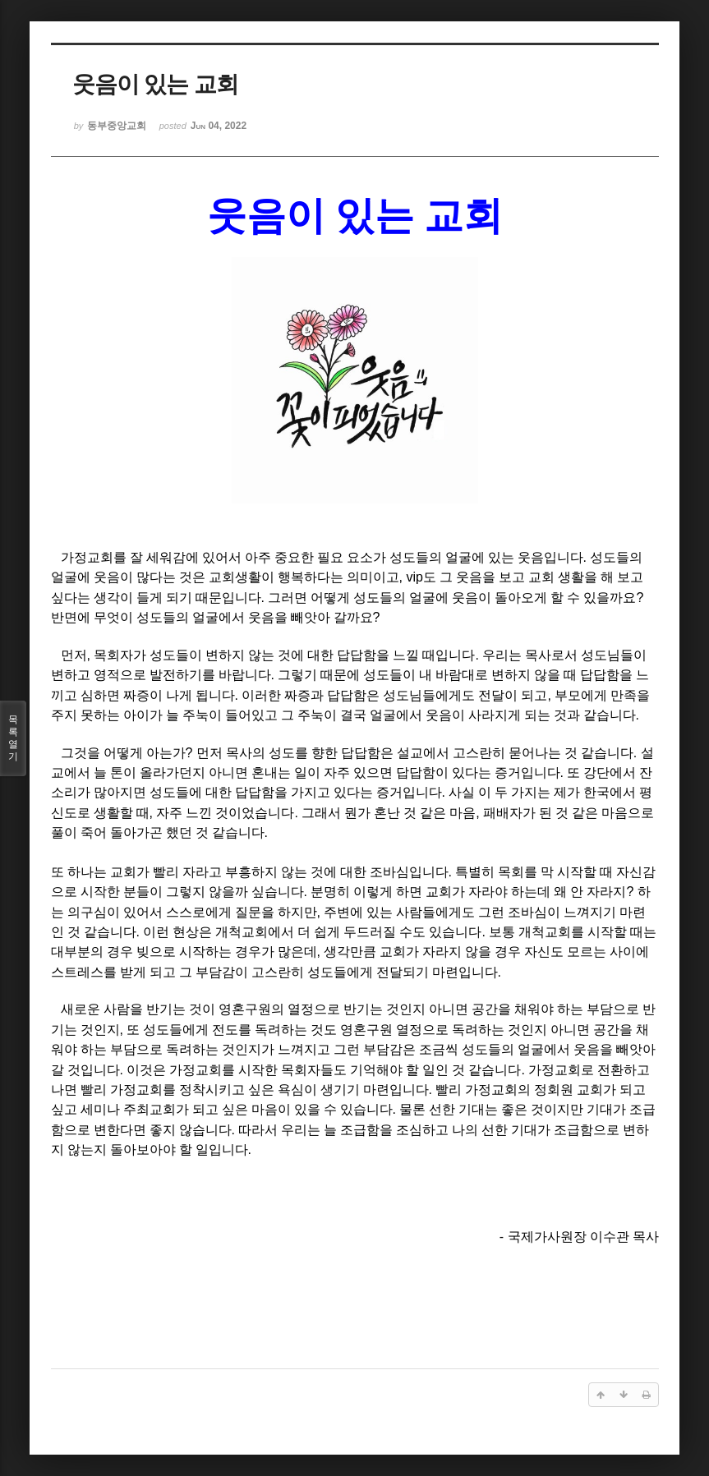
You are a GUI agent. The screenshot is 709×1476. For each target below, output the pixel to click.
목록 (13, 738)
